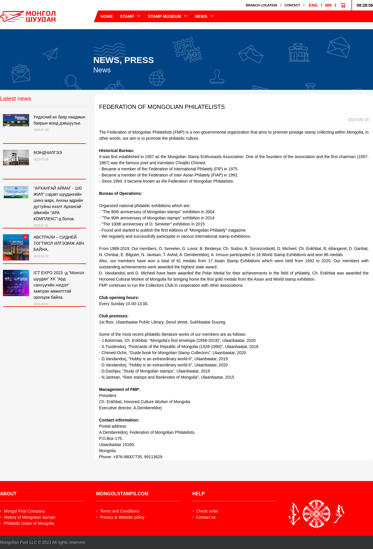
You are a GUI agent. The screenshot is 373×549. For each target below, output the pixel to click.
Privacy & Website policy (120, 517)
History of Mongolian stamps (27, 517)
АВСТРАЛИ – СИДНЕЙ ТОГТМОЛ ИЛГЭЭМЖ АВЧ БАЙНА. (59, 243)
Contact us (204, 517)
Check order (205, 511)
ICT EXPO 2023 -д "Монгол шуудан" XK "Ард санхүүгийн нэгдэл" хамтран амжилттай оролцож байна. (59, 285)
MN (328, 5)
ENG (313, 5)
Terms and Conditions (117, 511)
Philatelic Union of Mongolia (27, 523)
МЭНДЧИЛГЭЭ (48, 152)
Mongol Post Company (22, 511)
